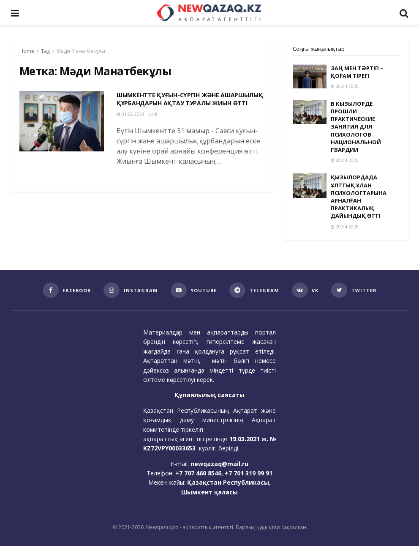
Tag (45, 51)
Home (26, 51)
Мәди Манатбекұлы (81, 51)
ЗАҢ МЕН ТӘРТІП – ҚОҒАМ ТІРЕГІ (357, 72)
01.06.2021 (130, 114)
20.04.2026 (345, 86)
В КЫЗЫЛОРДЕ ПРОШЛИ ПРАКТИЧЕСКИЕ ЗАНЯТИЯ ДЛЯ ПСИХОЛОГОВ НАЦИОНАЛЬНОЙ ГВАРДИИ (356, 127)
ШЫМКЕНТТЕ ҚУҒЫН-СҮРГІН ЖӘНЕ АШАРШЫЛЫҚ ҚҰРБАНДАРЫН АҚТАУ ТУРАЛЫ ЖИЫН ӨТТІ (190, 99)
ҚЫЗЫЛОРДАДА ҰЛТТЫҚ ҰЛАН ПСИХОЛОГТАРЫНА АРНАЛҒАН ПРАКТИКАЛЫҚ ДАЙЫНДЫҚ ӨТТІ (358, 196)
